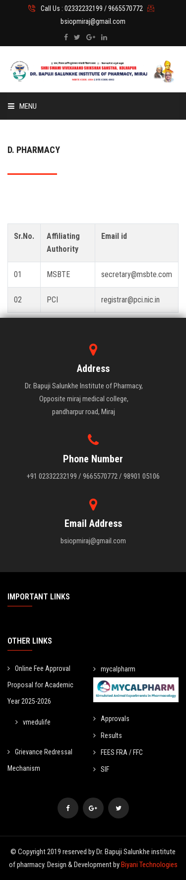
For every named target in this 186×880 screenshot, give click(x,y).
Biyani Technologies (149, 864)
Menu (22, 106)
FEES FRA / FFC (118, 752)
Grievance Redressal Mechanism (39, 760)
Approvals (111, 719)
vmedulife (33, 722)
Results (107, 735)
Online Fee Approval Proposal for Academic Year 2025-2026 (40, 684)
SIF (101, 769)
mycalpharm (114, 669)
